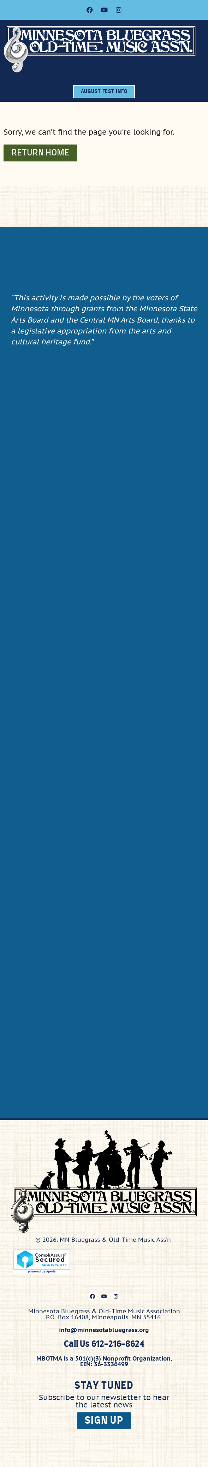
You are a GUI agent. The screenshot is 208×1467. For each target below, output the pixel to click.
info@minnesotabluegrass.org (104, 1330)
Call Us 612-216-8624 (104, 1344)
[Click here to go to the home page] (106, 49)
